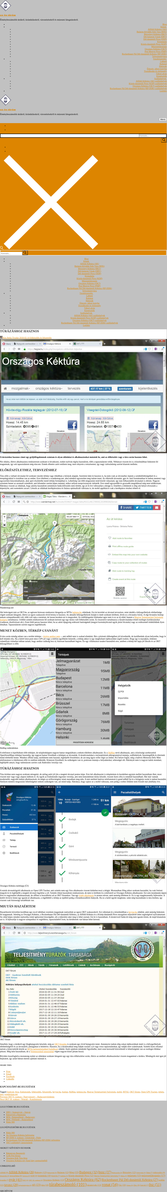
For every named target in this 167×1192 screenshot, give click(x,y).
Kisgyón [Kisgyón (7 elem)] (55, 1176)
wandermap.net (11, 1094)
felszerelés (46, 1092)
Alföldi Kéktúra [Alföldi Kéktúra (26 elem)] (21, 1172)
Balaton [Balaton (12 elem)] (63, 1172)
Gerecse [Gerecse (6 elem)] (26, 1176)
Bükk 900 (10, 1122)
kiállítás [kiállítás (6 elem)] (64, 1176)
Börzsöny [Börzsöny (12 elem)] (129, 1172)
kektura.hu (76, 612)
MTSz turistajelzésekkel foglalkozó (42, 1049)
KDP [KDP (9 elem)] (34, 1176)
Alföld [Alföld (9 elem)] (4, 1172)
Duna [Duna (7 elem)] (149, 1173)
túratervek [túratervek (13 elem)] (94, 1185)
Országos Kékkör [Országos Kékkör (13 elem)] (53, 1180)
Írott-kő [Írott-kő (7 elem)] (144, 1185)
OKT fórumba (60, 1044)
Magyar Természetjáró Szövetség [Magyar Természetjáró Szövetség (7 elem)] (107, 1176)
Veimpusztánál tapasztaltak (42, 1051)
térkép (161, 1092)
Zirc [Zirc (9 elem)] (137, 1185)
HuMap (111, 753)
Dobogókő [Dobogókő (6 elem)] (141, 1173)
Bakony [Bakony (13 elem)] (41, 1172)
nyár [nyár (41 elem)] (15, 1180)
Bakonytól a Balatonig (16, 1115)
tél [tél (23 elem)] (36, 1184)
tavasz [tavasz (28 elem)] (11, 1184)
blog (17, 1092)
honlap (65, 1092)
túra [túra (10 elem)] (45, 1185)
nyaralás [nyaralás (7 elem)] (4, 1180)
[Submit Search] (164, 140)
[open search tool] (49, 248)
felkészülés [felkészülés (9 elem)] (159, 1172)
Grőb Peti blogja (13, 1156)
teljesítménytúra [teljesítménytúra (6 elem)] (25, 1185)
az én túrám (8, 15)
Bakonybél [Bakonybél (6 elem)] (52, 1173)
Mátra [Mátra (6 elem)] (124, 1176)
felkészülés (36, 1092)
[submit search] (25, 252)
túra (1, 1094)
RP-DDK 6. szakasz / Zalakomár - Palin (23, 1138)
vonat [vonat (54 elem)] (110, 1184)
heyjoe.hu (133, 912)
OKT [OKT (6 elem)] (25, 1180)
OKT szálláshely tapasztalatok (19, 1142)
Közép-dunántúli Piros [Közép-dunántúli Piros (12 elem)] (81, 1175)
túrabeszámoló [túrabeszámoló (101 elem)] (68, 1184)
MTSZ (126, 1092)
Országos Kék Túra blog (16, 1158)
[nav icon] (163, 119)
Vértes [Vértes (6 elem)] (129, 1185)
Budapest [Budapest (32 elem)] (88, 1172)
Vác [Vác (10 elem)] (122, 1185)
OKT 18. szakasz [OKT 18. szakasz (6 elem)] (35, 1180)
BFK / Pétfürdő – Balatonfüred (19, 1119)
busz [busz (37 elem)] (104, 1172)
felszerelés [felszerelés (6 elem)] (4, 1176)
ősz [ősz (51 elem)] (155, 1184)
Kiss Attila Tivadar (9, 338)
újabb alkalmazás (86, 895)
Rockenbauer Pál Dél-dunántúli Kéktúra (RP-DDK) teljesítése (33, 1140)
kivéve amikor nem (51, 636)
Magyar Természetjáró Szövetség (101, 1092)
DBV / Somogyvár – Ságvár (18, 1112)
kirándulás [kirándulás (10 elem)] (44, 1176)
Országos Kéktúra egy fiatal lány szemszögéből (26, 1160)
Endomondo (25, 1092)
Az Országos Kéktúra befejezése (20, 1135)
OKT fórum (135, 1092)
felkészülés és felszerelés (40, 338)
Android (10, 1092)
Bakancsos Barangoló (15, 1153)
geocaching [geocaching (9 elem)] (16, 1176)
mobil (119, 1092)
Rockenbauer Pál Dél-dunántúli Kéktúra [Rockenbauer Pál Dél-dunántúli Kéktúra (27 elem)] (130, 1179)
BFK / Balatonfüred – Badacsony (20, 1117)
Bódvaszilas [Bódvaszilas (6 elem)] (117, 1173)
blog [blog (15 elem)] (74, 1172)
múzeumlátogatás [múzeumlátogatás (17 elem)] (153, 1175)
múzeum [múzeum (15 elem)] (134, 1175)
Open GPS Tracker (149, 1092)
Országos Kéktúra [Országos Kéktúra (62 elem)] (83, 1179)
